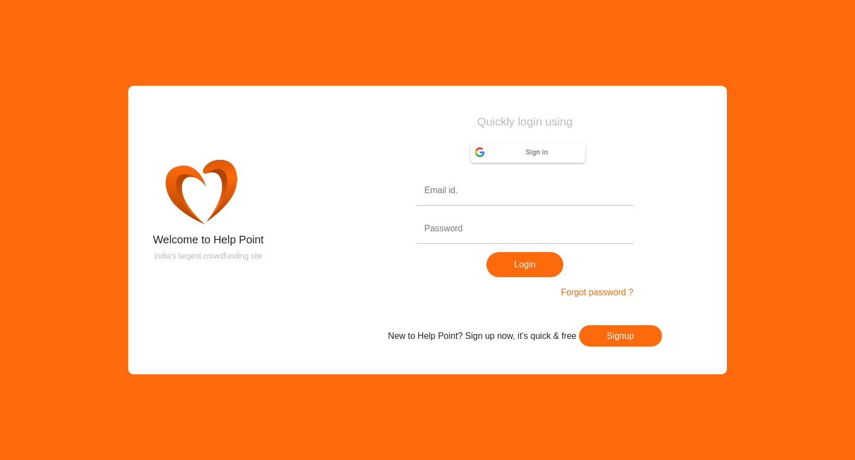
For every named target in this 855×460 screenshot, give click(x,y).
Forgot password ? (597, 292)
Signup (620, 335)
